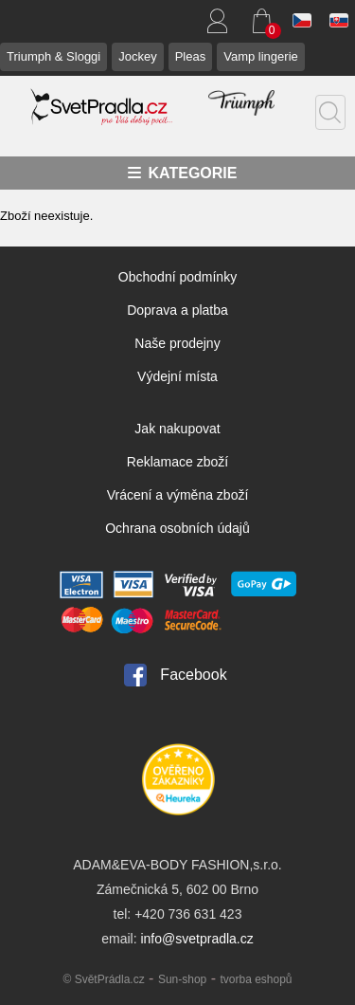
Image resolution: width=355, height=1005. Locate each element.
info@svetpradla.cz (196, 938)
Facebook (193, 675)
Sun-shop (182, 979)
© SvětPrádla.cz (103, 979)
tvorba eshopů (256, 979)
